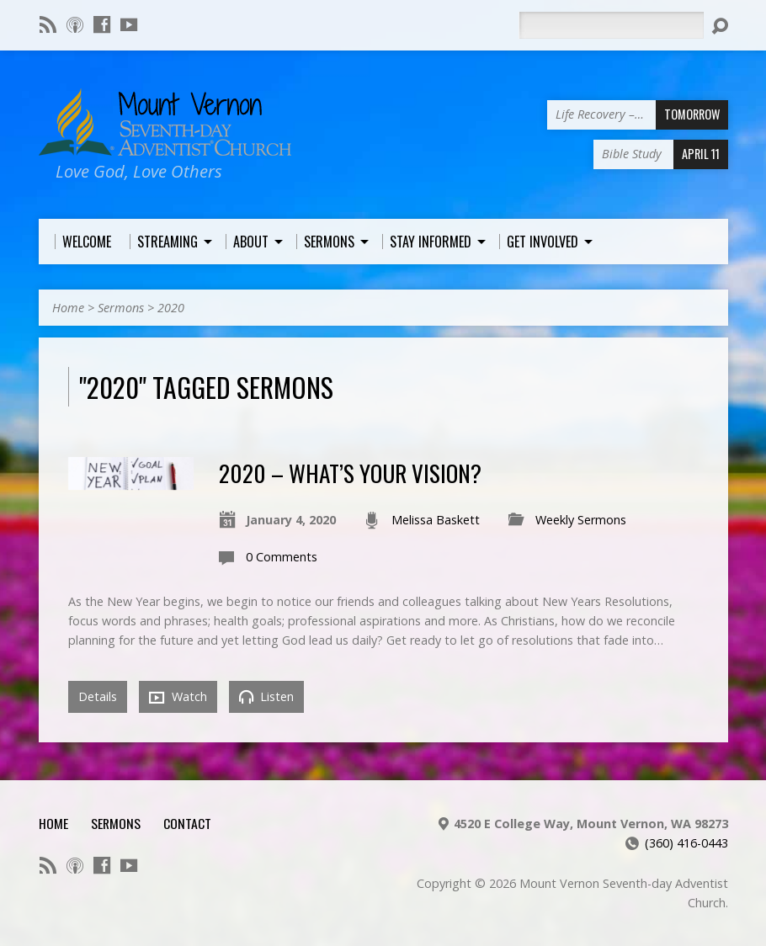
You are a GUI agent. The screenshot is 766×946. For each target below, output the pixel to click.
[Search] (611, 25)
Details (97, 696)
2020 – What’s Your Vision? (350, 472)
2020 (170, 308)
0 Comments (281, 557)
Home (68, 308)
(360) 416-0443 (686, 843)
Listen (266, 696)
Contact (187, 823)
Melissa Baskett (435, 520)
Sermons (121, 308)
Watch (178, 696)
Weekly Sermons (580, 520)
